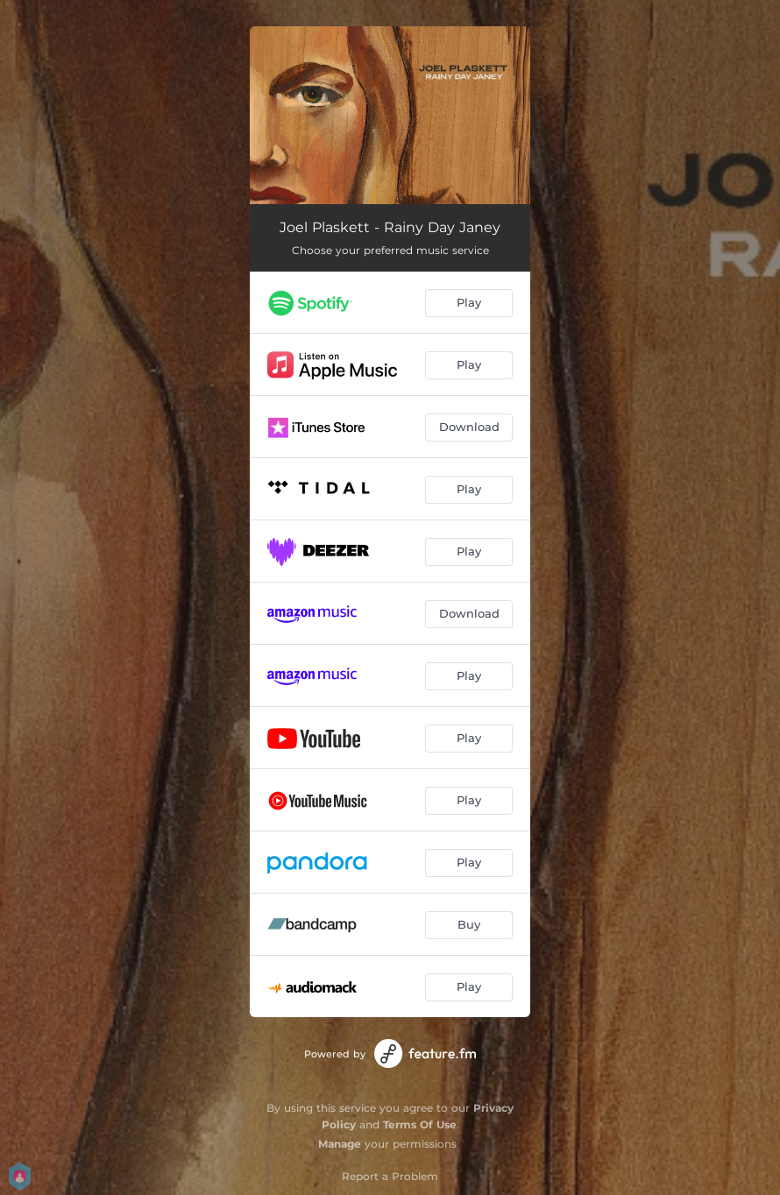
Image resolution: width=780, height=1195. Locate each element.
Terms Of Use (420, 1124)
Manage (339, 1143)
